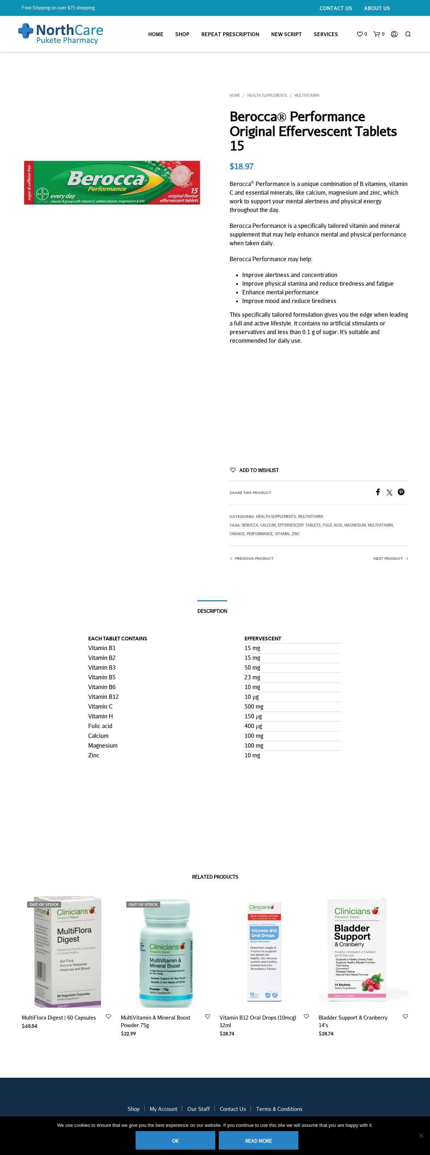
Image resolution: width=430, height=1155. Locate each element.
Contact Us (336, 8)
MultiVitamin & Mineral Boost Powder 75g (156, 1018)
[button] (361, 34)
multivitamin (380, 525)
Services (326, 34)
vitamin (282, 534)
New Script (286, 34)
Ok (175, 1141)
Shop (182, 34)
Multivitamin (306, 95)
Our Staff (198, 1109)
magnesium (355, 525)
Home (155, 34)
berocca (250, 525)
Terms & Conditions (279, 1109)
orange (237, 534)
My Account (163, 1109)
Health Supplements (267, 95)
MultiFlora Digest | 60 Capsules (58, 1017)
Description (212, 611)
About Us (377, 8)
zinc (295, 534)
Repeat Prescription (230, 34)
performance (260, 534)
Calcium (268, 525)
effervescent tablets (299, 525)
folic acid (332, 525)
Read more (258, 1141)
